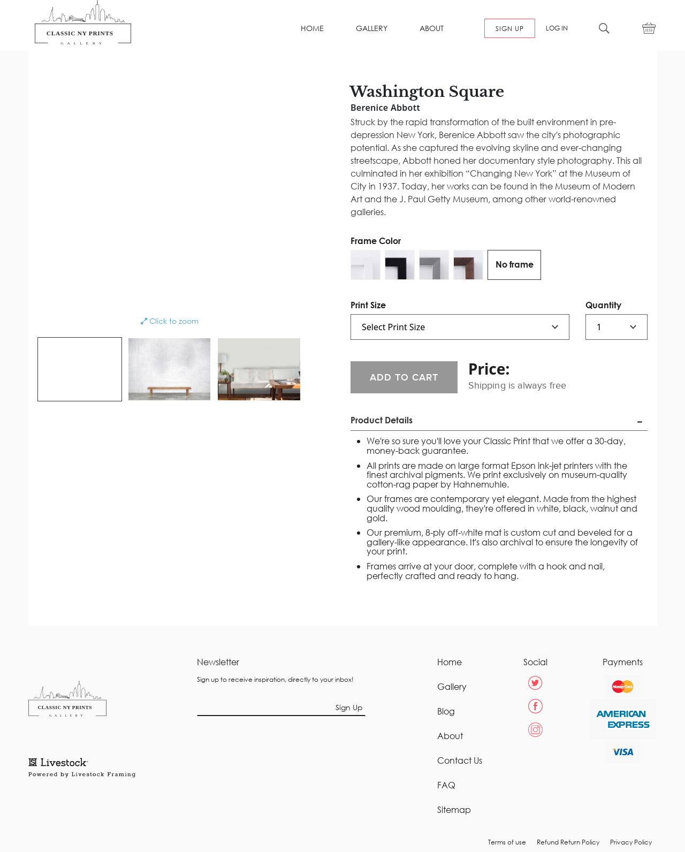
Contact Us (459, 760)
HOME (312, 28)
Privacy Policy (631, 842)
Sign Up (349, 707)
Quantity (603, 305)
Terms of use (507, 842)
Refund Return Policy (568, 842)
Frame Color (376, 240)
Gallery (452, 686)
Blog (446, 711)
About (450, 736)
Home (449, 662)
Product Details (382, 420)
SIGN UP (510, 28)
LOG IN (557, 28)
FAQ (446, 785)
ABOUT (432, 28)
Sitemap (454, 809)
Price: (488, 369)
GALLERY (371, 28)
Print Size (368, 305)
